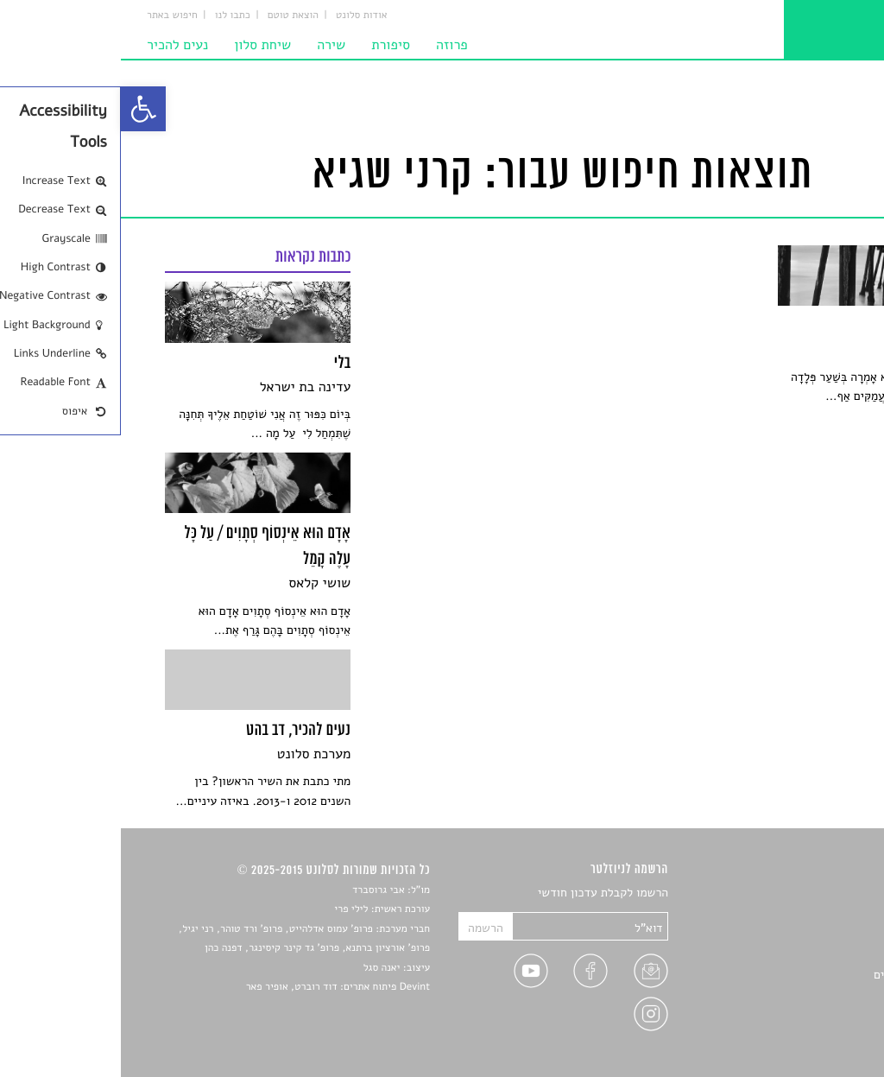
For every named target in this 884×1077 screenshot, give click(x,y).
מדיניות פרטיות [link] (802, 1015)
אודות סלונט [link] (241, 15)
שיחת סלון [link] (141, 44)
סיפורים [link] (820, 893)
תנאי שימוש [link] (811, 1035)
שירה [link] (210, 44)
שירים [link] (825, 914)
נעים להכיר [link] (56, 44)
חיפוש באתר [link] (51, 15)
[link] (22, 108)
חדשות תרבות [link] (807, 934)
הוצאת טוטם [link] (172, 15)
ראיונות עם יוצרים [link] (796, 974)
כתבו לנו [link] (111, 15)
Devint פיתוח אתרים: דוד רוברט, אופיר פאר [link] (217, 987)
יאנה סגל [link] (261, 968)
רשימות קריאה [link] (805, 955)
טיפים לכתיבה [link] (806, 994)
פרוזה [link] (331, 44)
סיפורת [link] (269, 44)
